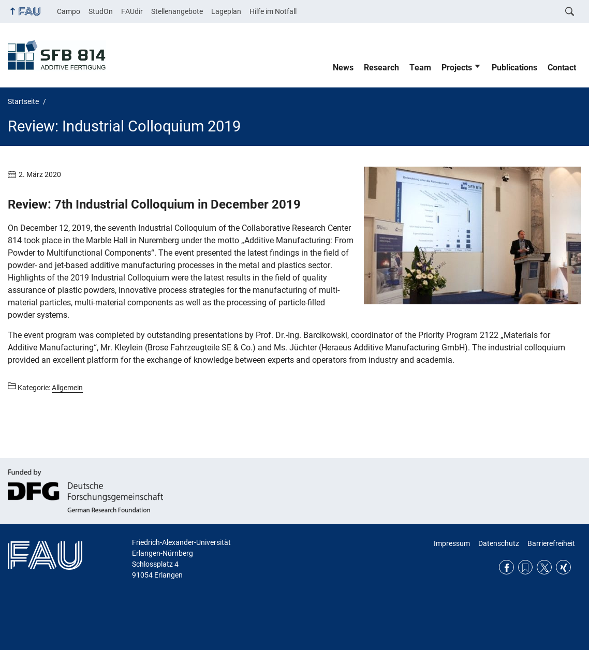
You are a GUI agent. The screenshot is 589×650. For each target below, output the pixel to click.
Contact (562, 67)
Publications (514, 67)
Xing (563, 567)
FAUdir (132, 11)
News (343, 67)
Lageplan (226, 11)
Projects (456, 67)
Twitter (544, 567)
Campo (68, 11)
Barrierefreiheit (551, 543)
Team (420, 67)
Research (381, 67)
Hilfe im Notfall (273, 11)
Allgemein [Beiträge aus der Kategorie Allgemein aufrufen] (67, 387)
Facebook (506, 567)
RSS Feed (525, 567)
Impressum (452, 543)
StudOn (101, 11)
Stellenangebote (177, 11)
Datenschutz (498, 543)
